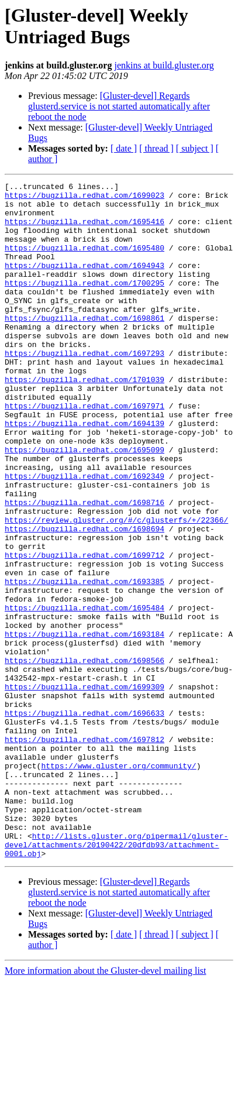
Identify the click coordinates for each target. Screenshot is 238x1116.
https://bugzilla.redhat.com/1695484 (84, 693)
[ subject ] (194, 148)
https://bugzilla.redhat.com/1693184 (84, 725)
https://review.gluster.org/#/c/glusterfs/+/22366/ (116, 588)
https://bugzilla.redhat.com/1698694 (84, 598)
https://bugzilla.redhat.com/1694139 (84, 472)
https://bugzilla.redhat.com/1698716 (84, 567)
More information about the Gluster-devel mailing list (105, 1106)
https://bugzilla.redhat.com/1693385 (84, 662)
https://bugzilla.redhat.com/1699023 (84, 198)
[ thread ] (156, 148)
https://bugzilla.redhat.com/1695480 (84, 261)
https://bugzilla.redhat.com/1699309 (84, 788)
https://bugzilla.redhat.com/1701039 (84, 419)
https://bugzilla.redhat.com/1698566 (84, 756)
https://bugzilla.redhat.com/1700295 (84, 303)
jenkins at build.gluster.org (163, 65)
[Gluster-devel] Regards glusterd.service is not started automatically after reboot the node (119, 106)
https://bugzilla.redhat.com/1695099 (84, 504)
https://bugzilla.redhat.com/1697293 (84, 388)
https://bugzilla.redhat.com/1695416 (84, 230)
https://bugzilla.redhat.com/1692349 (84, 535)
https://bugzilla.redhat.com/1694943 (84, 282)
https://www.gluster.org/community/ (118, 883)
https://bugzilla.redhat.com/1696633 (84, 820)
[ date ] (124, 148)
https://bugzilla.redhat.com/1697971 (84, 451)
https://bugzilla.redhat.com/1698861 (84, 346)
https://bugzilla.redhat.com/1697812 (84, 851)
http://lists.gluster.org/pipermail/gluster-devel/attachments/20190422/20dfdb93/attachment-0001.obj (116, 978)
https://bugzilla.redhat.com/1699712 (84, 630)
